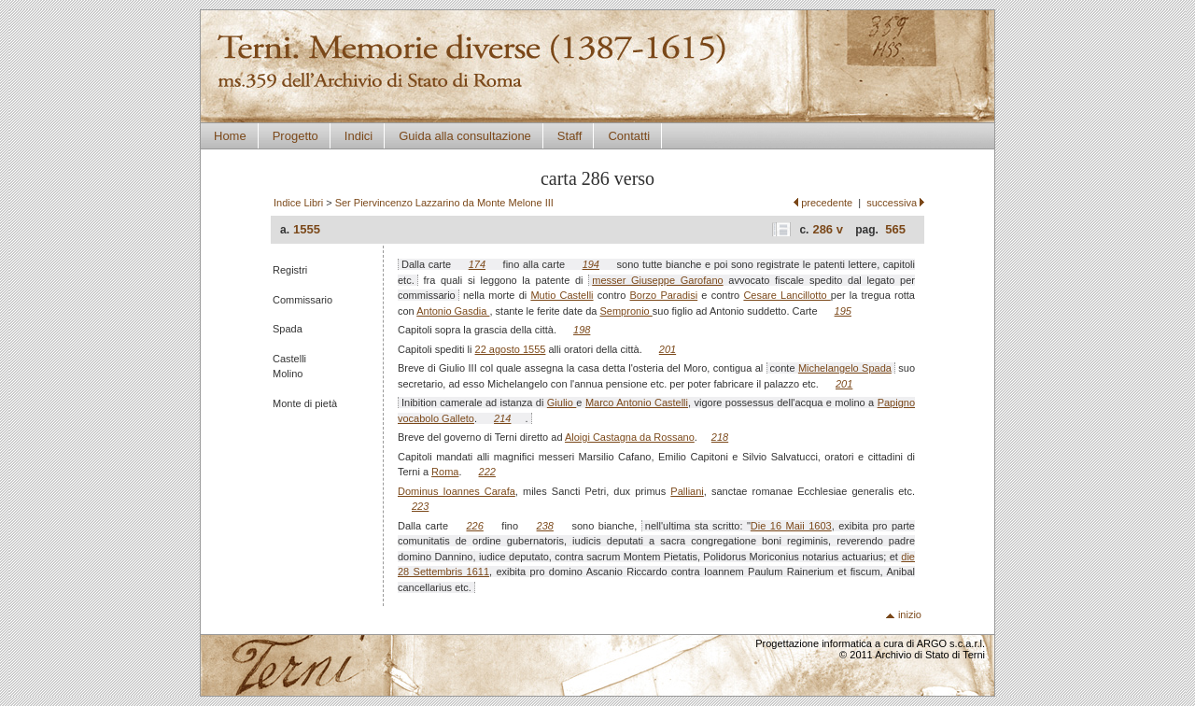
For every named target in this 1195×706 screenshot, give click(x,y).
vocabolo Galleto (436, 418)
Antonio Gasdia (452, 311)
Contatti (629, 136)
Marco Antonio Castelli (636, 402)
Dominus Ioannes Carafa (456, 491)
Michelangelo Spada (845, 368)
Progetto (295, 136)
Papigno (896, 402)
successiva (891, 202)
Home (230, 136)
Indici (358, 136)
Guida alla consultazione (465, 136)
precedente (826, 202)
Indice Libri (298, 202)
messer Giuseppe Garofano (657, 280)
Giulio (562, 402)
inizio (909, 614)
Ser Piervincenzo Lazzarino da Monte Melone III (444, 202)
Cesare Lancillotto (786, 295)
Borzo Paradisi (664, 295)
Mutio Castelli (561, 295)
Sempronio (626, 311)
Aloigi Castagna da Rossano (630, 437)
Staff (570, 136)
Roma (444, 471)
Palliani (686, 491)
